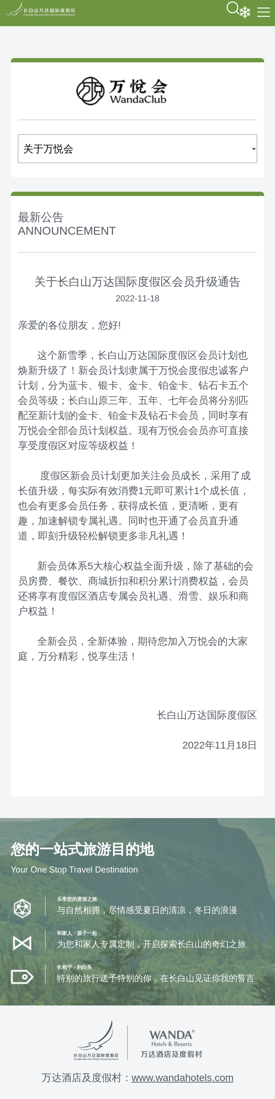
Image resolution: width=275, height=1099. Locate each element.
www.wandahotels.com (183, 1077)
